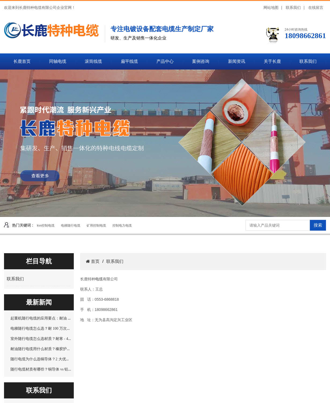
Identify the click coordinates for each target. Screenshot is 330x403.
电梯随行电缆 (70, 225)
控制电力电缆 (122, 225)
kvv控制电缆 (45, 225)
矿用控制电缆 (96, 225)
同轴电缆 (57, 61)
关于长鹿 (272, 61)
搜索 (318, 225)
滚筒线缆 (93, 61)
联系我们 (293, 7)
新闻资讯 (236, 61)
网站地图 (270, 7)
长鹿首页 (22, 61)
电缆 (99, 279)
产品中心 (165, 61)
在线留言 (315, 7)
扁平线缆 (129, 61)
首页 (95, 261)
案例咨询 (200, 61)
